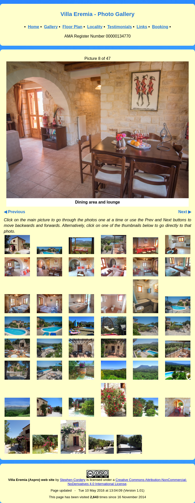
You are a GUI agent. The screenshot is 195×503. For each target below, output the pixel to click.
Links (142, 27)
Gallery (51, 27)
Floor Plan (72, 27)
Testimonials (119, 27)
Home (33, 27)
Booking (160, 27)
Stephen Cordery (72, 480)
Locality (94, 27)
